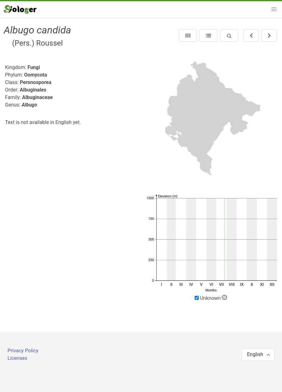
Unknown (211, 298)
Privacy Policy (23, 351)
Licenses (17, 358)
